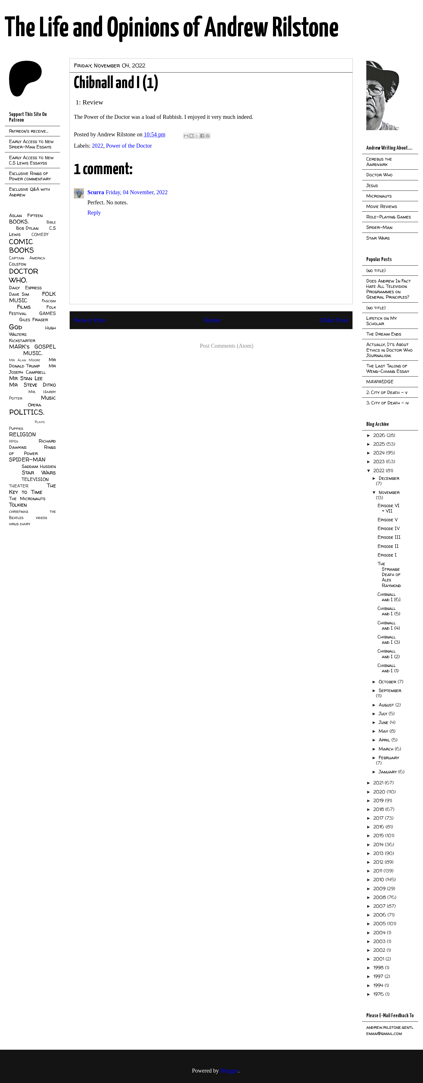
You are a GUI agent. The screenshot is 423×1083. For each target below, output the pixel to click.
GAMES (47, 313)
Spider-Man (379, 227)
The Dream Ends (383, 334)
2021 (379, 783)
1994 (379, 985)
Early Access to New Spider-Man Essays (31, 144)
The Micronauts (27, 498)
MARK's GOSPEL (32, 346)
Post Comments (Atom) (226, 346)
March (387, 749)
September (390, 690)
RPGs (13, 441)
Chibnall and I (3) (389, 639)
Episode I (387, 555)
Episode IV (389, 528)
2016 (379, 827)
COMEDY (40, 234)
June (384, 722)
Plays (40, 421)
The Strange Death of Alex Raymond (389, 574)
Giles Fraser (33, 319)
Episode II (388, 546)
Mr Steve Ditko (32, 384)
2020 (380, 792)
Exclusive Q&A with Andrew (29, 192)
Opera (34, 405)
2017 (379, 818)
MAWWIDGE (380, 381)
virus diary (19, 524)
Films (24, 306)
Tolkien (18, 504)
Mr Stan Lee (26, 378)
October (388, 682)
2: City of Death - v (386, 392)
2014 (379, 844)
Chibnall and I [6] (389, 597)
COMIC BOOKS (21, 246)
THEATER (18, 486)
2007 (380, 906)
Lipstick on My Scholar (381, 321)
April (385, 740)
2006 (380, 915)
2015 (379, 835)
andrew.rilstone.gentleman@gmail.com (389, 1030)
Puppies (16, 428)
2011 (378, 871)
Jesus (372, 185)
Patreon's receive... (29, 131)
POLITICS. (26, 412)
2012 (379, 862)
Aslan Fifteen (26, 215)
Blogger (229, 1070)
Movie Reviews (381, 206)
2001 (379, 959)
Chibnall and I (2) (389, 653)
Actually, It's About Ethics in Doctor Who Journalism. (389, 349)
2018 (379, 809)
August (387, 705)
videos (41, 517)
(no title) (375, 270)
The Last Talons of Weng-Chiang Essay (387, 368)
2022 (97, 146)
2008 (380, 897)
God (15, 327)
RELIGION (22, 434)
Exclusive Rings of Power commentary (30, 176)
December (389, 478)
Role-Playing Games (388, 217)
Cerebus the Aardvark (379, 161)
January (388, 772)
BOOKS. (18, 221)
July (384, 713)
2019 (379, 800)
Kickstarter (22, 340)
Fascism (49, 301)
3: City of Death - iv (387, 403)
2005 (380, 923)
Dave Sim (19, 294)
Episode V (388, 520)
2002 (380, 950)
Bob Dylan (27, 228)
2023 (379, 461)
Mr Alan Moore (24, 360)
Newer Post (89, 320)
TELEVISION (35, 479)
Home (212, 320)
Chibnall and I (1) (388, 668)
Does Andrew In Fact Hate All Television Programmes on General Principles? (388, 289)
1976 (379, 994)
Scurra (95, 192)
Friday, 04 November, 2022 (137, 192)
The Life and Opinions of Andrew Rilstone (172, 29)
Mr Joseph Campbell (32, 369)
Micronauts (379, 196)
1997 (379, 976)
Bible (51, 222)
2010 (379, 879)
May (384, 731)
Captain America (27, 258)
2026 (380, 435)
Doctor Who (379, 175)
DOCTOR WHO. (23, 275)
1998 (379, 967)
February (389, 757)
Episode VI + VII (389, 508)
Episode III (389, 537)
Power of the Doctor (129, 146)
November (389, 492)
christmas (18, 511)
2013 (379, 853)
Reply (94, 212)
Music (48, 397)
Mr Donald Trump (32, 362)
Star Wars (39, 472)
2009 (380, 888)
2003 (380, 941)
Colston (17, 264)
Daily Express (25, 288)
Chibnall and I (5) (389, 611)
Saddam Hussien (39, 466)
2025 (379, 444)
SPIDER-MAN (27, 459)
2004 (380, 932)
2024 (379, 453)
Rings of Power (32, 450)
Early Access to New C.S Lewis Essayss (31, 160)
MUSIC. (32, 353)
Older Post (334, 320)
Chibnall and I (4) (389, 625)
